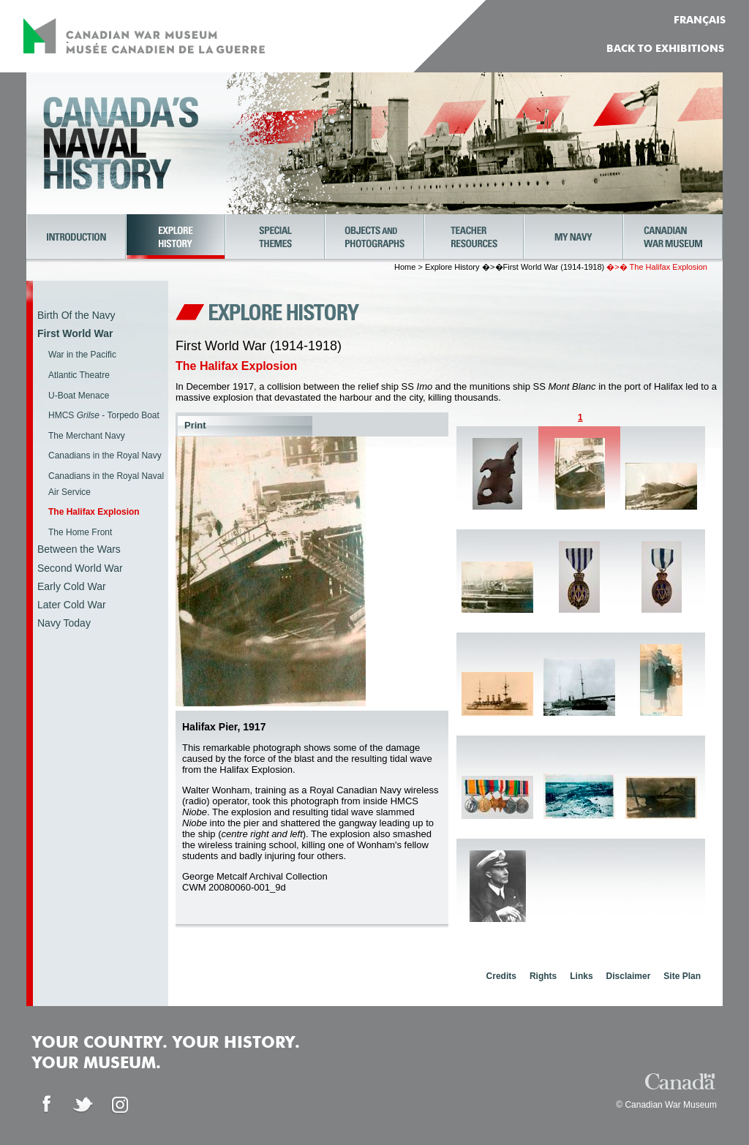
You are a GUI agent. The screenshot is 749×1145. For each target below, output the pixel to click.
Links (581, 976)
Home (404, 266)
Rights (543, 976)
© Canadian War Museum (666, 1105)
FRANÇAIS (700, 20)
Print (195, 425)
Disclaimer (628, 976)
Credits (501, 976)
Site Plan (682, 976)
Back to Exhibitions (665, 49)
